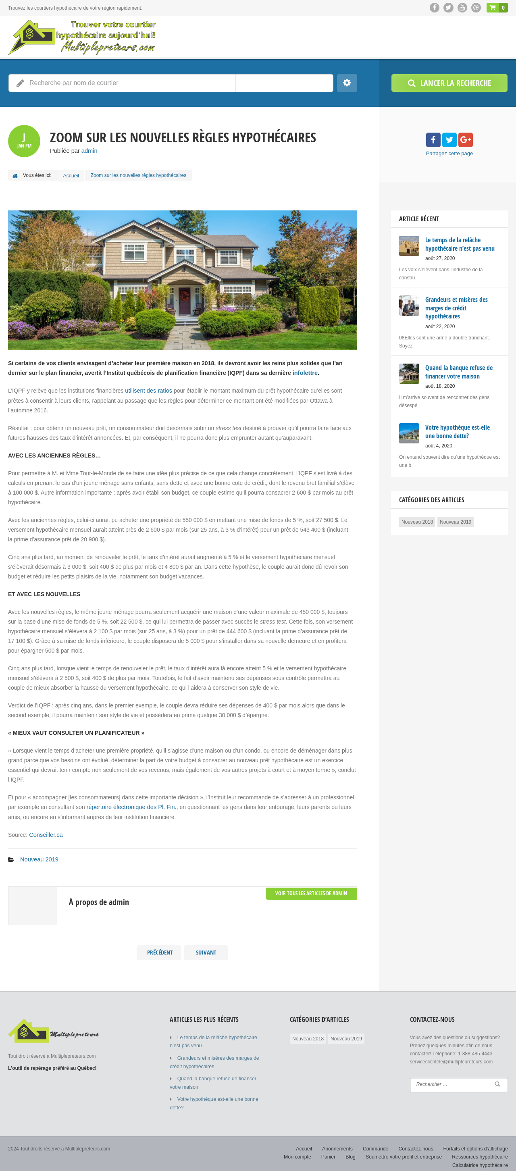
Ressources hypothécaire (481, 1151)
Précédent (159, 949)
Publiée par (73, 151)
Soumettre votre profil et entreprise (406, 1151)
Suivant (206, 949)
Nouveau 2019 (38, 856)
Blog (354, 1151)
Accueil (72, 175)
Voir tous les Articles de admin (314, 888)
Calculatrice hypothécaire (481, 1159)
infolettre (305, 371)
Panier (332, 1151)
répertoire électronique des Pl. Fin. (130, 804)
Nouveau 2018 (417, 518)
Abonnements (341, 1143)
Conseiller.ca (45, 832)
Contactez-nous (418, 1143)
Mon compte (301, 1151)
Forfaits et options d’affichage (476, 1143)
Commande (378, 1143)
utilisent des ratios (147, 388)
